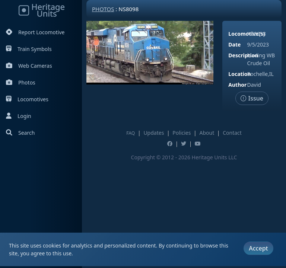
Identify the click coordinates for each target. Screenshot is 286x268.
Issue (252, 98)
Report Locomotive (35, 32)
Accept (258, 248)
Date (234, 44)
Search (20, 132)
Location (239, 73)
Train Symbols (29, 48)
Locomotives (27, 99)
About (206, 132)
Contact (232, 132)
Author (237, 84)
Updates (153, 132)
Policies (181, 132)
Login (18, 115)
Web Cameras (29, 65)
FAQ (130, 133)
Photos (20, 82)
